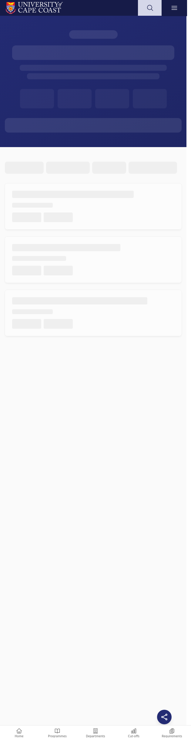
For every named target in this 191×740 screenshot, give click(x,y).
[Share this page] (164, 717)
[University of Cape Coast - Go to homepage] (34, 8)
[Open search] (150, 8)
